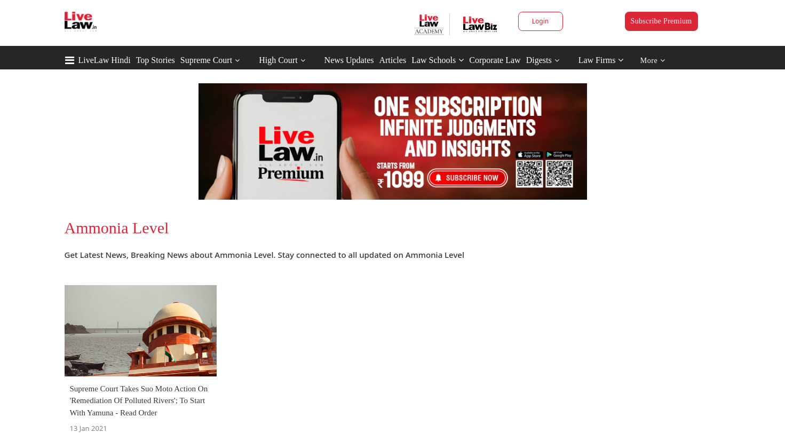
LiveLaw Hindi (104, 60)
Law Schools (437, 60)
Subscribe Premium (661, 21)
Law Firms (601, 60)
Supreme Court (206, 60)
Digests (539, 60)
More (652, 61)
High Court (278, 60)
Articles (392, 60)
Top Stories (155, 60)
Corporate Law (494, 60)
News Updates (349, 60)
